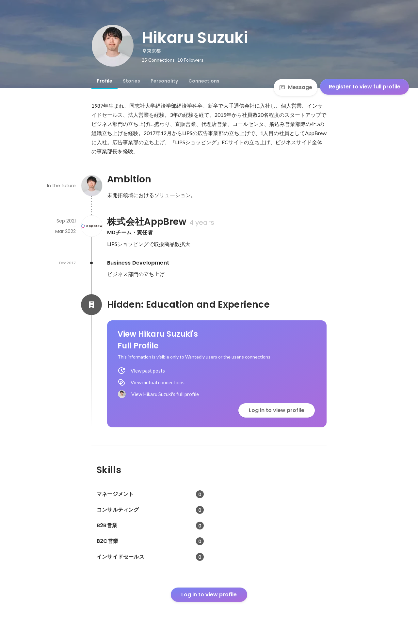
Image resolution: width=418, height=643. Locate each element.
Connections (203, 81)
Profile (104, 81)
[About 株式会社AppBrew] (91, 226)
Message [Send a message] (295, 87)
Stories (131, 81)
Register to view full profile (364, 86)
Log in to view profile (276, 410)
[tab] (104, 81)
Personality (164, 81)
